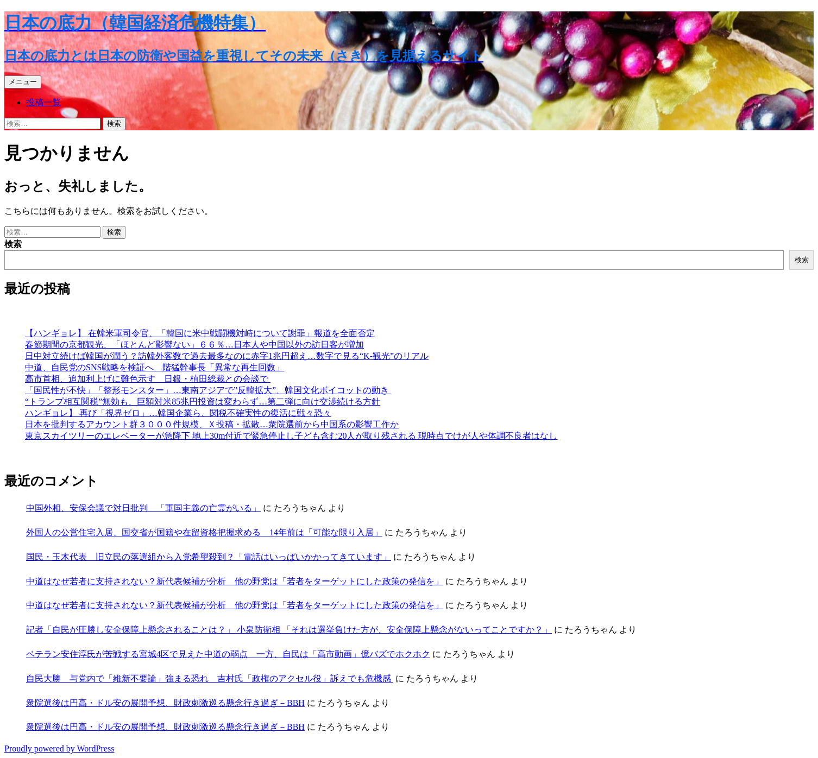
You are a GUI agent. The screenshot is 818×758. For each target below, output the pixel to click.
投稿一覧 (43, 102)
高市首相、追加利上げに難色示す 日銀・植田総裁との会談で (147, 378)
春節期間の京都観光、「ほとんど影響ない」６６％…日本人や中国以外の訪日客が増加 (194, 344)
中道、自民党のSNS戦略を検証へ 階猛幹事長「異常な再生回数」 (154, 367)
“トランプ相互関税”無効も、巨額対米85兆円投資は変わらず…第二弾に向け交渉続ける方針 (202, 401)
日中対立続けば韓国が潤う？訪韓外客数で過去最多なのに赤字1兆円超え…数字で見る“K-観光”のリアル (227, 356)
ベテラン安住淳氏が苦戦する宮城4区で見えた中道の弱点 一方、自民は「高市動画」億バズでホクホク (228, 654)
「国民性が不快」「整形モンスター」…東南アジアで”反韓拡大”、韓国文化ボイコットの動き (208, 390)
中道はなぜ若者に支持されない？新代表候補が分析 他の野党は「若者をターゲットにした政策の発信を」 (234, 581)
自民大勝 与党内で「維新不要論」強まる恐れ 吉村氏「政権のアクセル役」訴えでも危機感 (209, 678)
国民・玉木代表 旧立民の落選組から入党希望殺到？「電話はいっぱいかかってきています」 (208, 556)
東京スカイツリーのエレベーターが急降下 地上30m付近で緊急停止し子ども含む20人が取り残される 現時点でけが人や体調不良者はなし (291, 435)
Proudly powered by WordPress (59, 748)
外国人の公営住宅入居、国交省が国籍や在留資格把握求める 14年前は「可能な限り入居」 (204, 532)
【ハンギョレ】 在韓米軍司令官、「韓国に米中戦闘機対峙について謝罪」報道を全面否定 (200, 333)
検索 (13, 244)
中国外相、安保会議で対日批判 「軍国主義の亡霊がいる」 (143, 508)
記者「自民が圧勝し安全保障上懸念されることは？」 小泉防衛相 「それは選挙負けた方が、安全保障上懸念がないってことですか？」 (289, 629)
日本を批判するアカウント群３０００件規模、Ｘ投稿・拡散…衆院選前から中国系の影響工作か (212, 424)
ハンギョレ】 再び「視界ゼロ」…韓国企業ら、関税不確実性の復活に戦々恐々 (178, 413)
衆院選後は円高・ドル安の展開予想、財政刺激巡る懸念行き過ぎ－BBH (165, 703)
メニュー (23, 82)
